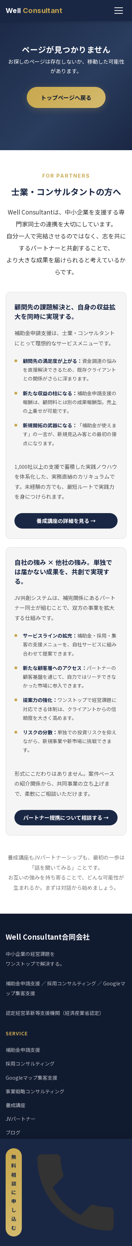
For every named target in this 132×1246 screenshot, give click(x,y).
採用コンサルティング (30, 1063)
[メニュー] (118, 10)
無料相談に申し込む (13, 1192)
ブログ (13, 1132)
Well (34, 10)
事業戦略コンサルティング (35, 1091)
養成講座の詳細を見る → (66, 520)
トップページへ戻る (66, 97)
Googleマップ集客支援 (31, 1077)
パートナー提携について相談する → (66, 817)
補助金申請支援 (23, 1049)
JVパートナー (21, 1118)
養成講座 (15, 1104)
